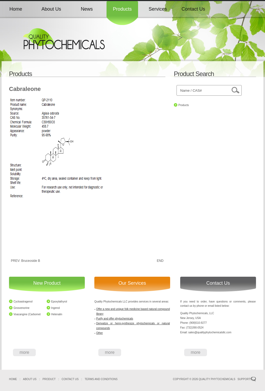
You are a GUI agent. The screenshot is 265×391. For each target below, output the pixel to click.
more (24, 352)
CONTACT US (70, 379)
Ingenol (55, 307)
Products (122, 9)
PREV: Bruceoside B (25, 261)
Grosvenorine (21, 307)
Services (158, 9)
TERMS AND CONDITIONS (101, 379)
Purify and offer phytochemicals (114, 318)
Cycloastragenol (23, 301)
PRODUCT (49, 379)
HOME (13, 379)
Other (99, 332)
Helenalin (56, 314)
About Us (51, 9)
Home (15, 9)
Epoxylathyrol (59, 301)
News (87, 9)
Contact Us (193, 9)
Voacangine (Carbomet (27, 314)
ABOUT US (30, 379)
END (160, 261)
